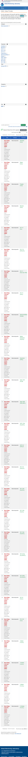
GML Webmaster (18, 733)
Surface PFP (3, 66)
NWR (2, 106)
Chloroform (3, 53)
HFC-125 (3, 60)
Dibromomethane (4, 54)
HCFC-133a (3, 57)
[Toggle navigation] (25, 8)
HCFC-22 (3, 59)
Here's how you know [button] (6, 1)
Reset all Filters (23, 130)
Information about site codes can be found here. (17, 126)
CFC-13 (2, 51)
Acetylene (3, 46)
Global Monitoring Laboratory (12, 3)
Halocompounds (4, 26)
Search (23, 124)
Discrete (3, 86)
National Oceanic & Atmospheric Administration (12, 752)
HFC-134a (3, 62)
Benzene (3, 47)
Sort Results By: (15, 132)
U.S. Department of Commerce (8, 750)
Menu (2, 8)
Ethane (2, 56)
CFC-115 (3, 50)
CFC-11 (2, 49)
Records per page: (20, 135)
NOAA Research (5, 753)
